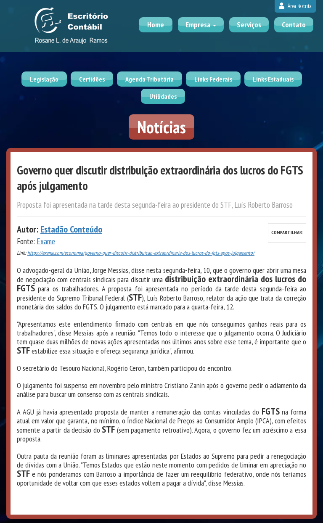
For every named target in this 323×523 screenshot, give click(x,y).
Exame (46, 241)
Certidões (92, 79)
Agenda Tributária (149, 79)
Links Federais (213, 79)
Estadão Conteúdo (71, 229)
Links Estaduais (273, 79)
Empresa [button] (200, 24)
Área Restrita (295, 6)
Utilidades (163, 96)
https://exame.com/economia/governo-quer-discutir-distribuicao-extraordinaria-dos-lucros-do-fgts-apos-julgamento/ (140, 252)
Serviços (249, 24)
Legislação (44, 79)
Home (155, 24)
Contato (294, 24)
